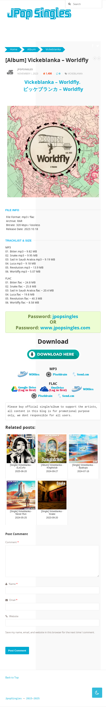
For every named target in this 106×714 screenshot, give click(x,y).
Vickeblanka (75, 73)
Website (11, 616)
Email (11, 600)
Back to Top (12, 677)
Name (11, 584)
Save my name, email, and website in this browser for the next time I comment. (50, 632)
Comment (12, 542)
